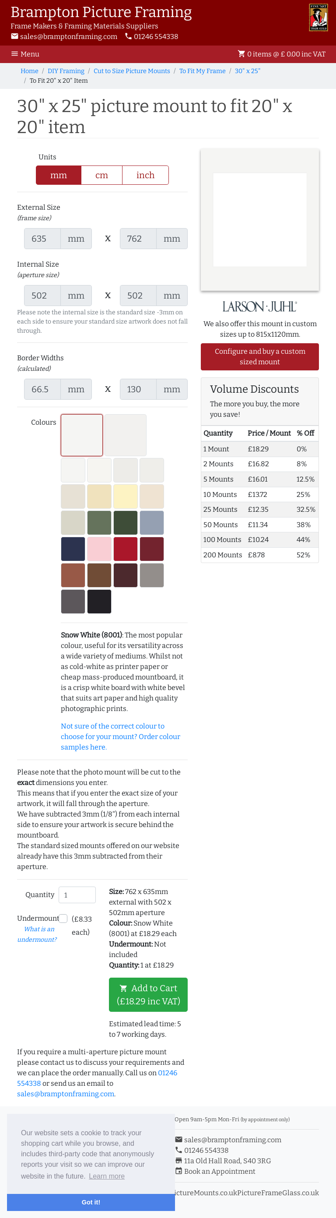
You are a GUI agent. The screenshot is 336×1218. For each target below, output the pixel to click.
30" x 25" (248, 71)
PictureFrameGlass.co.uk (278, 1193)
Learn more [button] (107, 1176)
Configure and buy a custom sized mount (260, 356)
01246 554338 (151, 36)
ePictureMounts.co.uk (201, 1193)
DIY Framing (66, 71)
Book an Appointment (215, 1171)
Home (29, 71)
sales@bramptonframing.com (63, 36)
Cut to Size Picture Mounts (132, 71)
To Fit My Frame (202, 71)
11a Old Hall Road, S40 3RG (223, 1161)
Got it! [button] (91, 1202)
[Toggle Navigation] (27, 54)
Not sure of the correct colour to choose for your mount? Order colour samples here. (120, 736)
